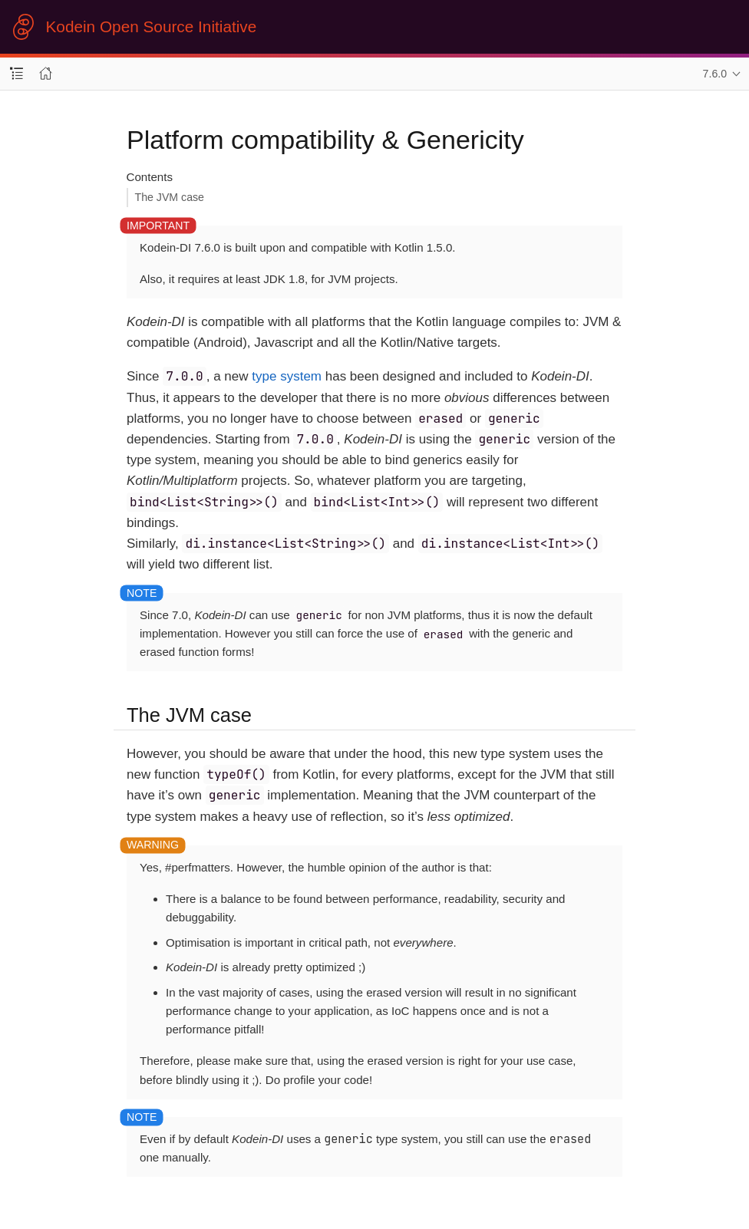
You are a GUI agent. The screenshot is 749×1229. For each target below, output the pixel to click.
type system (287, 376)
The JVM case (169, 197)
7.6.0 (715, 74)
